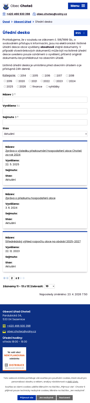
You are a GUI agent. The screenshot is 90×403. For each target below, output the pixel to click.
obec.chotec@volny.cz (52, 14)
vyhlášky (54, 86)
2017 (59, 75)
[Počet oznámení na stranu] (49, 286)
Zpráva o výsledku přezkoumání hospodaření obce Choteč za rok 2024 (43, 153)
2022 (46, 81)
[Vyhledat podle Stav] (45, 134)
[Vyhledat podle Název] (45, 100)
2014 (23, 75)
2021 (34, 81)
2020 (21, 81)
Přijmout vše (26, 397)
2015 (35, 75)
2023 (59, 81)
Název (8, 94)
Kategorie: (9, 75)
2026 (22, 86)
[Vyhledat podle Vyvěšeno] (45, 111)
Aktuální (10, 179)
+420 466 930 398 (18, 14)
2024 (72, 81)
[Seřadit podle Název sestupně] (15, 94)
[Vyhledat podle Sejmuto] (45, 122)
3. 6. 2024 (11, 208)
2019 (9, 81)
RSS (81, 33)
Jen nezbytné (46, 397)
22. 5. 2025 (12, 164)
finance (37, 86)
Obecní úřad (22, 22)
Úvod (6, 22)
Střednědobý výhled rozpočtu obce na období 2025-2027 (43, 241)
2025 (10, 86)
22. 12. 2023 (12, 251)
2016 (47, 75)
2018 (71, 75)
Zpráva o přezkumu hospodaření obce (30, 198)
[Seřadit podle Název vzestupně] (15, 93)
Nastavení (64, 397)
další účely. (73, 381)
